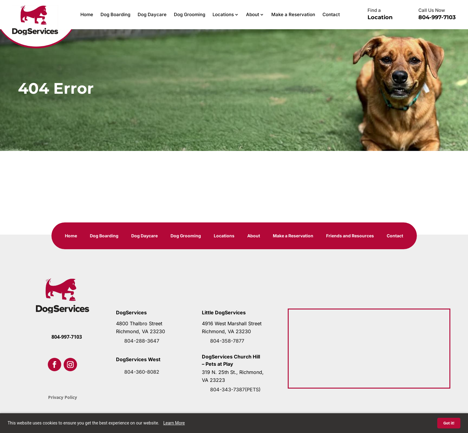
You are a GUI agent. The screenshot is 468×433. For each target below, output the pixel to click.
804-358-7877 (227, 341)
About (252, 14)
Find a (374, 10)
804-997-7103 (437, 17)
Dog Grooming (189, 14)
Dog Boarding (115, 14)
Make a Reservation (293, 14)
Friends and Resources (350, 236)
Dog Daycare (152, 14)
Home (86, 14)
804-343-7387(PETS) (235, 389)
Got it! (448, 423)
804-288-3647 (141, 341)
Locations (223, 14)
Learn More (174, 423)
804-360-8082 (141, 372)
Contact (331, 14)
